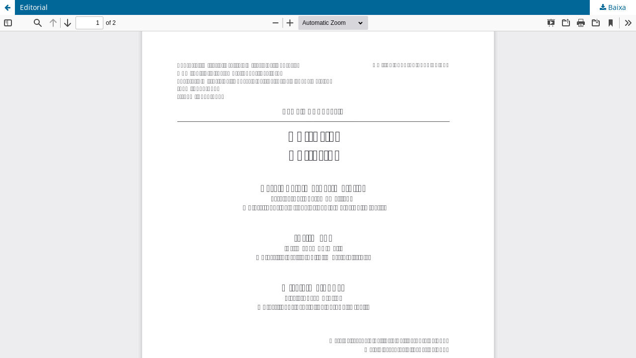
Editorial (34, 7)
